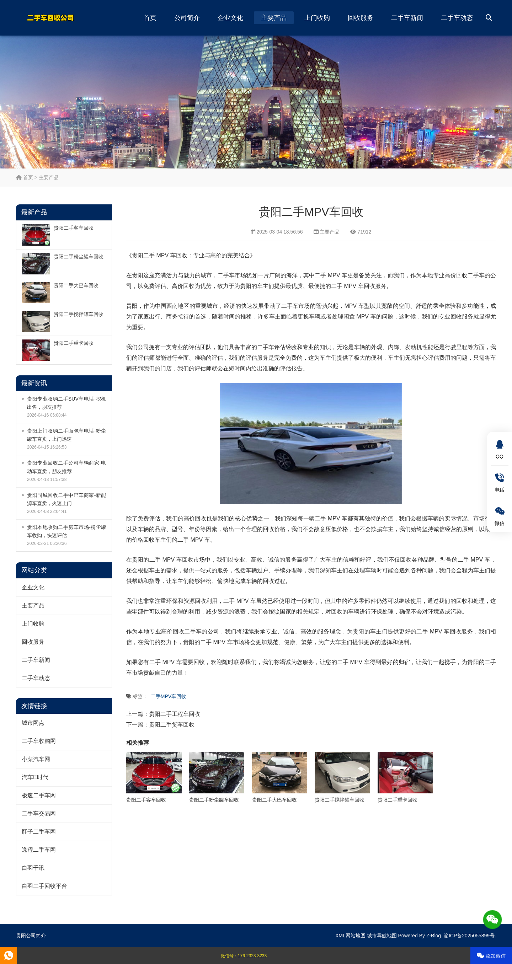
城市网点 (33, 723)
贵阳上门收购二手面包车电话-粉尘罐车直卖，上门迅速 (66, 435)
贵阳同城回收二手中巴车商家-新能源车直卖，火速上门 (66, 499)
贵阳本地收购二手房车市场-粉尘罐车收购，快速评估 (66, 531)
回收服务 (360, 17)
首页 (150, 17)
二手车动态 (457, 17)
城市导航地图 (382, 935)
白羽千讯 (33, 868)
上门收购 (317, 17)
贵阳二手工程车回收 (174, 714)
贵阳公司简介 (31, 935)
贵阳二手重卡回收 (74, 343)
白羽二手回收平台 (44, 886)
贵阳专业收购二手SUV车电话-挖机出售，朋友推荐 (66, 403)
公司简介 (187, 17)
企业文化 (230, 17)
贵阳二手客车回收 (74, 228)
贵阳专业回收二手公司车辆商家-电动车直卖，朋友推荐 (66, 467)
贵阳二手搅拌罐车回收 (78, 314)
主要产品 (274, 17)
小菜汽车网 (36, 759)
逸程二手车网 (39, 850)
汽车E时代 (35, 777)
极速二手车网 (39, 795)
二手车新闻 (407, 17)
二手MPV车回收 (168, 696)
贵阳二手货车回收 (171, 725)
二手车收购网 (39, 741)
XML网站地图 (350, 935)
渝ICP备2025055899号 (469, 935)
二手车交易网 (39, 813)
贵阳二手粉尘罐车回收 (78, 256)
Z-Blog (433, 935)
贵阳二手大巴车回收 (76, 285)
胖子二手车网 (39, 832)
